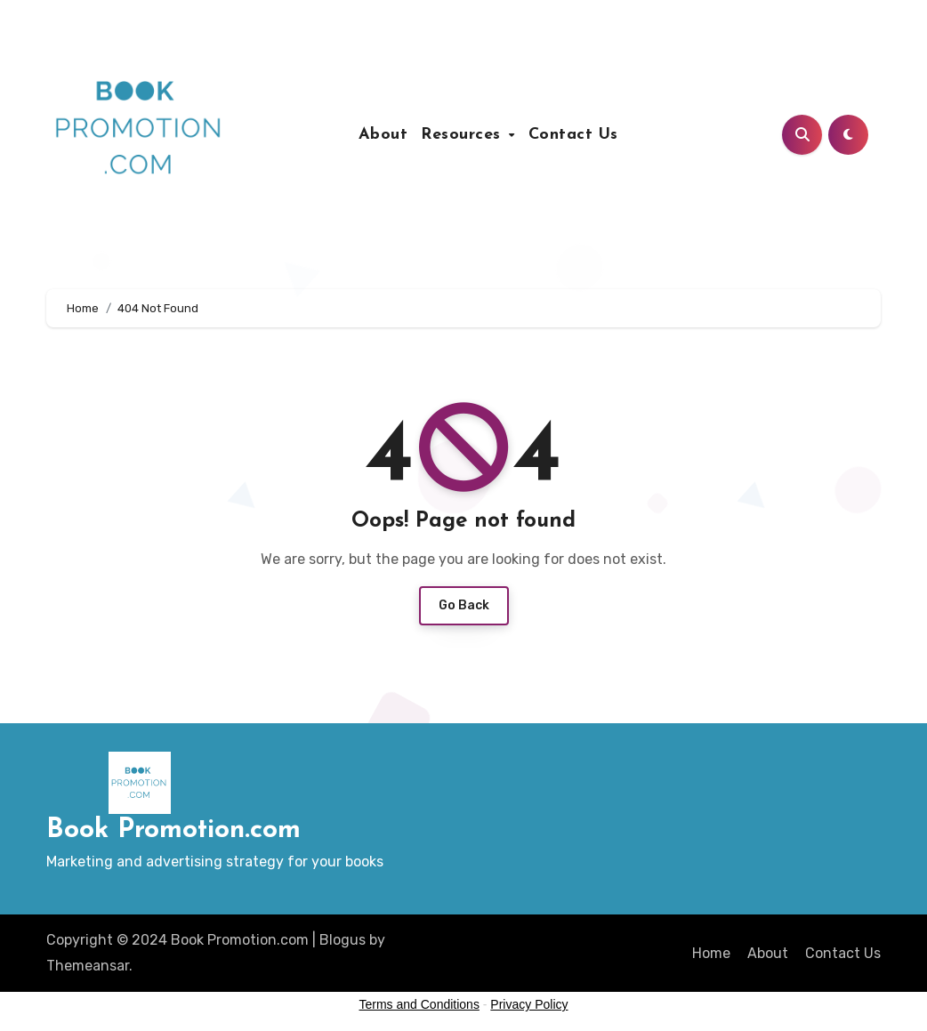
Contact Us (573, 134)
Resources (463, 134)
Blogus (342, 939)
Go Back (464, 605)
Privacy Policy (529, 1004)
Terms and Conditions (419, 1004)
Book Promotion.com (173, 830)
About (383, 134)
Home (711, 953)
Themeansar (87, 965)
